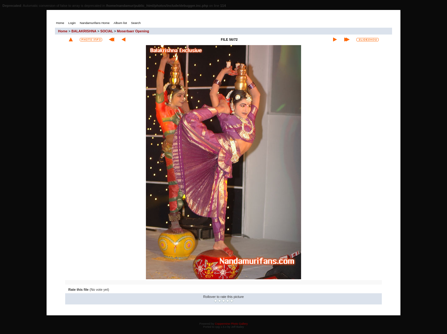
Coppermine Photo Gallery (231, 323)
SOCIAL (106, 31)
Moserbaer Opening (133, 31)
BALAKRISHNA (83, 31)
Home (63, 31)
